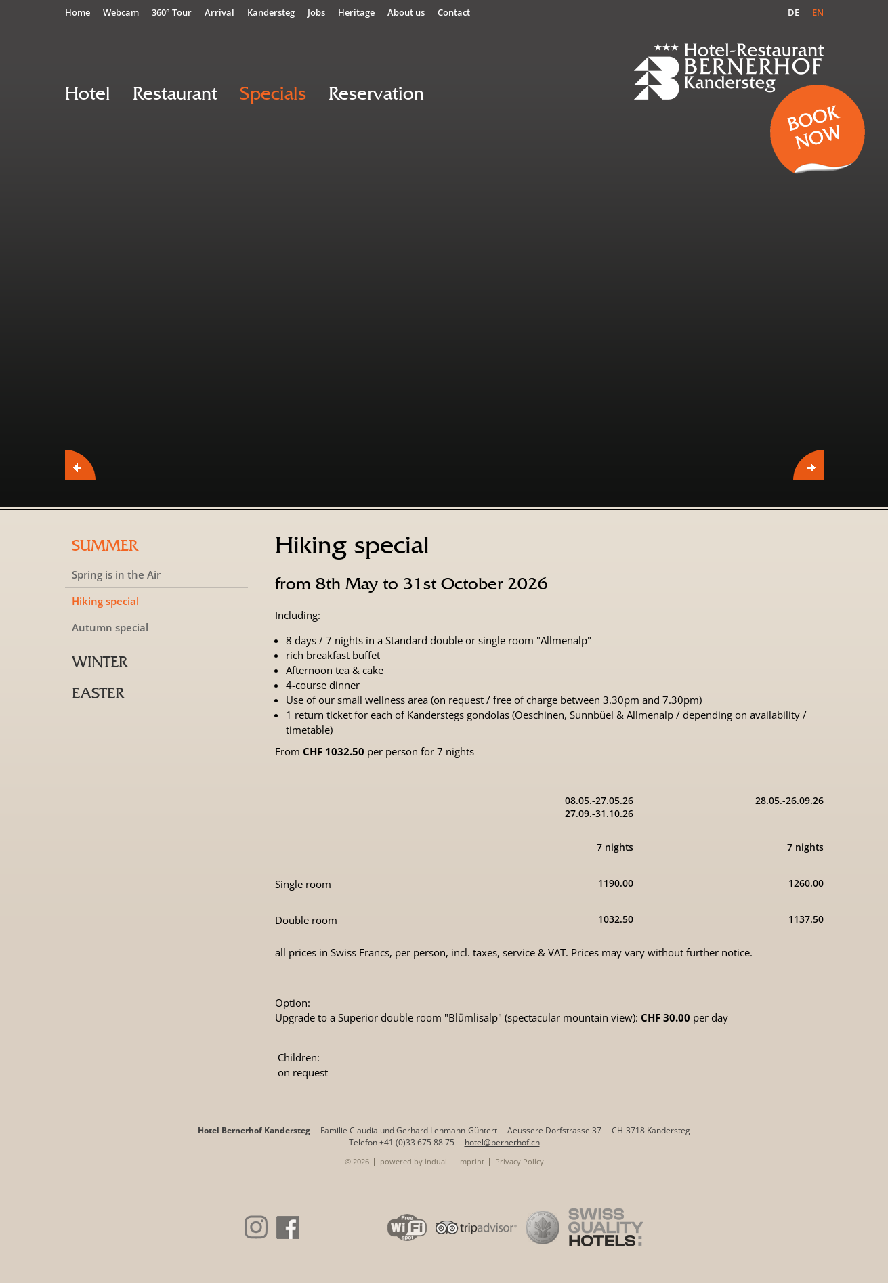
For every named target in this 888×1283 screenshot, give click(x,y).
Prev (80, 465)
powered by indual (413, 1161)
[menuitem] (81, 11)
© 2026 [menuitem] (357, 1161)
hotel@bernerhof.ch (502, 1142)
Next (808, 465)
